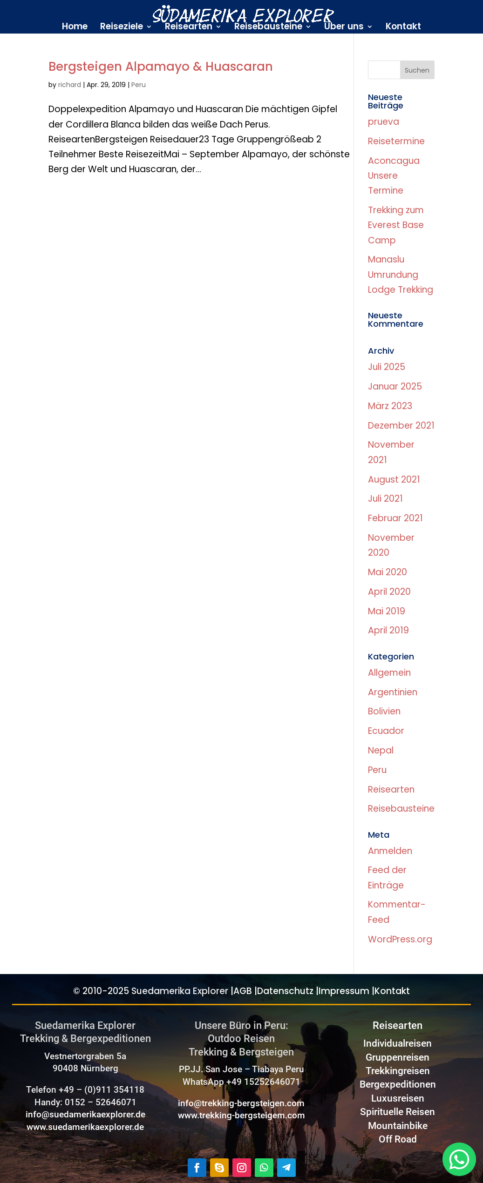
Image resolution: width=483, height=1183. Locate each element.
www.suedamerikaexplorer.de (85, 1127)
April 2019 (388, 630)
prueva (383, 121)
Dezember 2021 (401, 425)
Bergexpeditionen (398, 1084)
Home (75, 28)
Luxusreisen (397, 1098)
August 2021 (394, 479)
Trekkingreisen (398, 1070)
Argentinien (392, 692)
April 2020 (389, 591)
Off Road (398, 1139)
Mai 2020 (387, 572)
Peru (138, 84)
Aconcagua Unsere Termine (394, 176)
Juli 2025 (386, 367)
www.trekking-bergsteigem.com (241, 1115)
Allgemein (389, 672)
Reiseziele (121, 28)
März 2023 (390, 406)
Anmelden (390, 851)
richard (69, 84)
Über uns (344, 28)
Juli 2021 (385, 498)
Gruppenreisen (397, 1057)
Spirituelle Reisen (397, 1111)
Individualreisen (397, 1043)
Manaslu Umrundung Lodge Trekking (400, 274)
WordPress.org (400, 939)
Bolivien (384, 711)
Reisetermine (396, 141)
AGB (242, 991)
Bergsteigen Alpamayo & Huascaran (160, 66)
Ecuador (386, 731)
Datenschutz (285, 991)
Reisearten (188, 28)
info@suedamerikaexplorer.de (85, 1114)
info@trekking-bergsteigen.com (241, 1103)
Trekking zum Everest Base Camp (396, 225)
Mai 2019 (386, 611)
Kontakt (403, 28)
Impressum (344, 991)
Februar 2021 (395, 518)
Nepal (381, 750)
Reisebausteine (268, 28)
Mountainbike (398, 1125)
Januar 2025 (395, 386)
